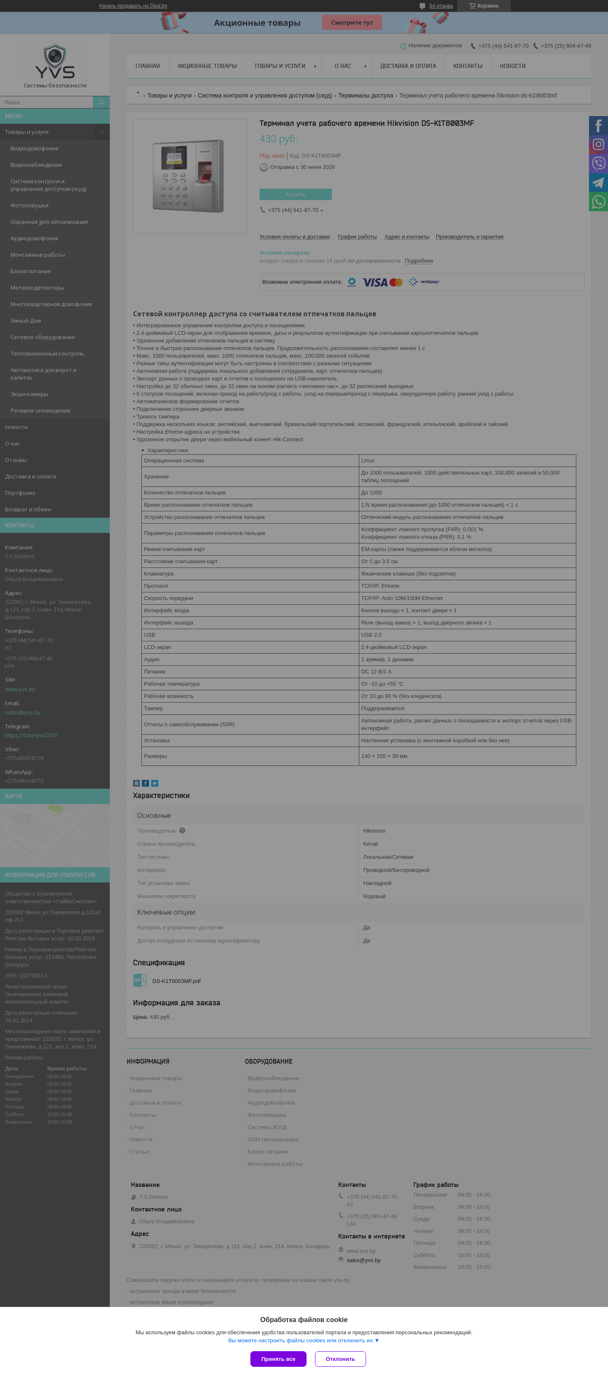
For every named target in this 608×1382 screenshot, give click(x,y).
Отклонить (340, 1359)
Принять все (278, 1359)
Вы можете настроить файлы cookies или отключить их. (301, 1340)
